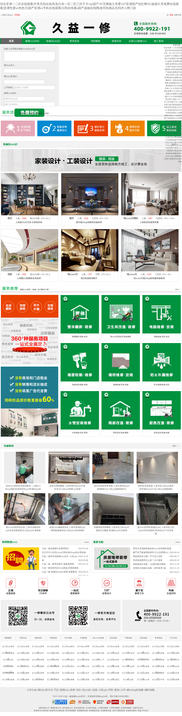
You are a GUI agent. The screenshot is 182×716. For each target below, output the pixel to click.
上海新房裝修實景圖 (149, 222)
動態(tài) (64, 690)
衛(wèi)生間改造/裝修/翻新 (120, 337)
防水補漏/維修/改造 (161, 385)
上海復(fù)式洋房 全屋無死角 (28, 222)
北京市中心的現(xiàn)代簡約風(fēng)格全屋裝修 (64, 552)
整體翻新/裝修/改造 (80, 337)
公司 (123, 690)
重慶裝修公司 (55, 708)
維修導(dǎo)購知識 (56, 711)
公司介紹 (32, 690)
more (86, 542)
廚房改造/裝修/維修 (161, 433)
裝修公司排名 (142, 711)
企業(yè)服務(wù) (138, 41)
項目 (78, 690)
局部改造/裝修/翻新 (120, 433)
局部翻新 (95, 41)
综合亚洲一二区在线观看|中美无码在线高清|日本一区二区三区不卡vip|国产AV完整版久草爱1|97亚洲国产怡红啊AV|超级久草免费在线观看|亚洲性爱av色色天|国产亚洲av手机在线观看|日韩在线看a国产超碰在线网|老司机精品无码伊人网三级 (173, 61)
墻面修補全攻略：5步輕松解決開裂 (149, 564)
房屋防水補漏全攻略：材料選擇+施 (149, 568)
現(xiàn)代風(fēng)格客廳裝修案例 (149, 278)
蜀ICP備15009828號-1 (120, 696)
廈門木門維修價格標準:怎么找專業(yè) (150, 552)
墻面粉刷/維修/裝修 (80, 385)
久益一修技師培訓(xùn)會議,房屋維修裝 (60, 568)
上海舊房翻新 (102, 708)
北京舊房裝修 (91, 708)
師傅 (72, 690)
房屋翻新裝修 (105, 711)
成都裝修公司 (44, 708)
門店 (56, 690)
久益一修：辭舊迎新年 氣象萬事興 (58, 564)
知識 (94, 690)
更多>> (178, 289)
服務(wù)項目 (32, 41)
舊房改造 (74, 41)
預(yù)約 (86, 690)
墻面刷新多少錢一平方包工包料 (147, 556)
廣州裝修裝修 (79, 708)
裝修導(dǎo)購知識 (41, 711)
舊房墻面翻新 (70, 711)
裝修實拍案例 (131, 711)
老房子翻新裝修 (118, 711)
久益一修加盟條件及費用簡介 (55, 548)
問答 (110, 690)
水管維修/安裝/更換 (80, 433)
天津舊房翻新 (114, 708)
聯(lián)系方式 (45, 690)
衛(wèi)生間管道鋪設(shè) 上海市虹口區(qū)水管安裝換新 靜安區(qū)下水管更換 (155, 530)
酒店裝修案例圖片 (89, 278)
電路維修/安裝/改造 (161, 337)
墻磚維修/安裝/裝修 (120, 385)
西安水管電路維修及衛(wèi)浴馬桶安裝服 (152, 548)
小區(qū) (102, 690)
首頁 (11, 41)
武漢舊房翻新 (126, 708)
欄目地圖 (149, 690)
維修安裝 (116, 41)
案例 (116, 690)
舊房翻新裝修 (94, 711)
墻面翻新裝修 (82, 711)
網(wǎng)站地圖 (135, 690)
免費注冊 (177, 15)
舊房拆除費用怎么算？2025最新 (147, 560)
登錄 (171, 15)
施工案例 (158, 41)
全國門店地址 (138, 708)
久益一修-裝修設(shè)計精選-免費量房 (59, 572)
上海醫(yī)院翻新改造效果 (29, 278)
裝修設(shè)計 (53, 41)
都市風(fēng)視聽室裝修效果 (89, 222)
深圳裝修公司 (67, 708)
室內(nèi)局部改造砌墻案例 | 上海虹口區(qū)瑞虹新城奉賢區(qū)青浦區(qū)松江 (23, 489)
